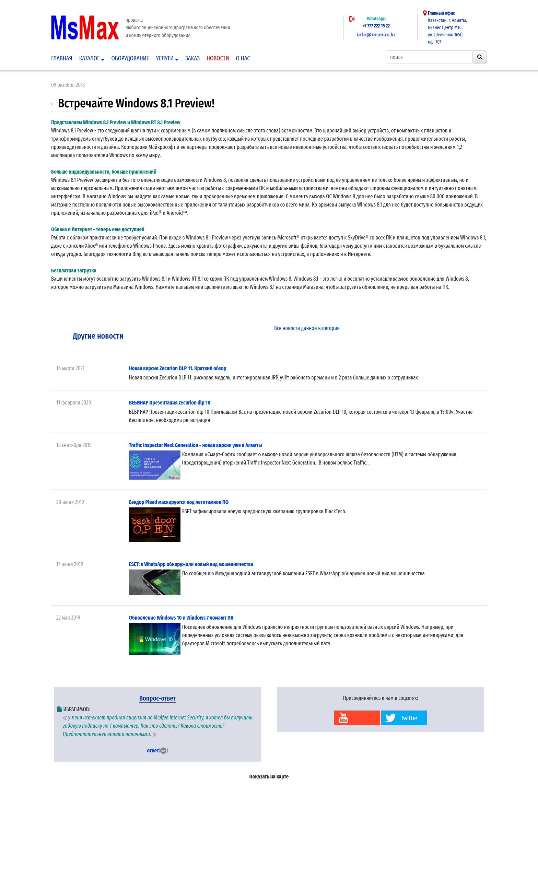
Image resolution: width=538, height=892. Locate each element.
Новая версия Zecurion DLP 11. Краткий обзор (177, 368)
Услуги (167, 58)
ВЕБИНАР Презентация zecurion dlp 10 (170, 402)
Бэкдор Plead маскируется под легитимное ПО (179, 502)
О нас (243, 58)
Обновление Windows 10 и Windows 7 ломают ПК (181, 617)
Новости (218, 58)
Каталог (92, 58)
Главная (61, 58)
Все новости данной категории (307, 328)
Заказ (192, 58)
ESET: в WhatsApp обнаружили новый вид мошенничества (191, 564)
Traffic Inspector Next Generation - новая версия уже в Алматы (195, 445)
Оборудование (130, 58)
